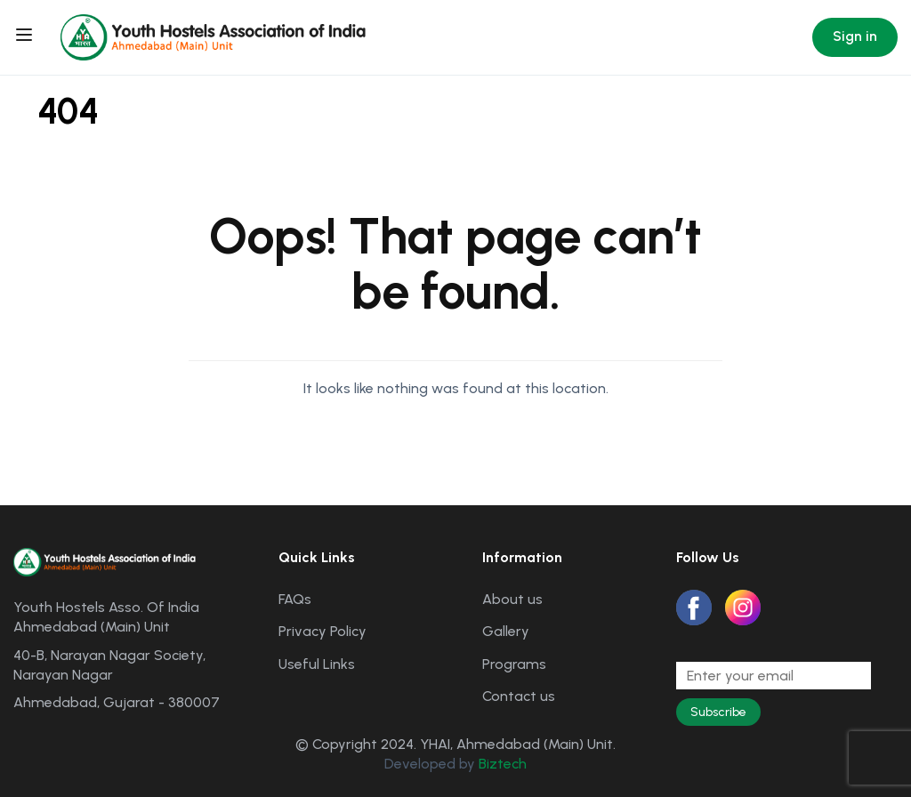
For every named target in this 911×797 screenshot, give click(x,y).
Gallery (505, 631)
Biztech (503, 763)
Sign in (855, 36)
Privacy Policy (322, 631)
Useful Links (316, 664)
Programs (514, 664)
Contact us (518, 696)
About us (512, 599)
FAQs (294, 599)
